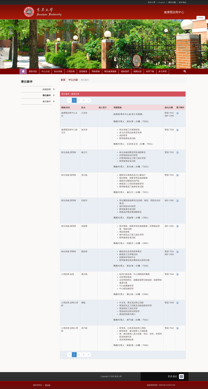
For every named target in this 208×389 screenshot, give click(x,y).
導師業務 (96, 71)
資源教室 (83, 71)
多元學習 (163, 71)
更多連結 (182, 2)
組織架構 (47, 89)
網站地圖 (172, 2)
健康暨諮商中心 (174, 12)
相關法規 (137, 71)
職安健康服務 (110, 71)
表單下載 (150, 71)
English (161, 2)
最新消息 (33, 71)
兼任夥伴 (47, 101)
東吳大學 (151, 2)
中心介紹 (45, 71)
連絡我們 (125, 71)
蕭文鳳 (47, 385)
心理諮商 (71, 71)
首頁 (63, 80)
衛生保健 (58, 71)
